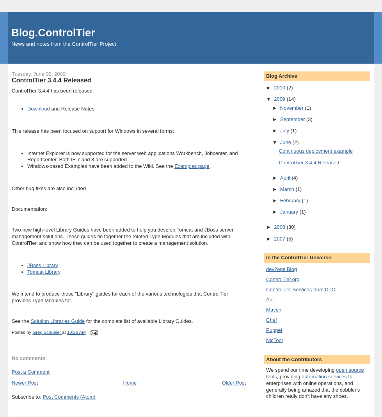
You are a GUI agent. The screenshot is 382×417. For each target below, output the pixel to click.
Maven (273, 310)
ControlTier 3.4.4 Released (51, 80)
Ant (270, 300)
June (286, 142)
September (293, 119)
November (292, 108)
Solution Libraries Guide (57, 321)
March (288, 189)
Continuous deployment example (316, 151)
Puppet (274, 330)
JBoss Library (42, 265)
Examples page (192, 166)
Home (130, 383)
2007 (280, 239)
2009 (280, 99)
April (286, 178)
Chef (271, 320)
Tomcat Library (43, 272)
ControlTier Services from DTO (301, 289)
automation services (324, 377)
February (291, 200)
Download (38, 109)
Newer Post (25, 383)
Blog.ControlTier (53, 33)
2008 (280, 227)
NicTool (274, 340)
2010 (280, 88)
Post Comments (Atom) (69, 397)
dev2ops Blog (281, 269)
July (285, 131)
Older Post (234, 383)
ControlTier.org (283, 279)
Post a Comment (31, 372)
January (290, 212)
